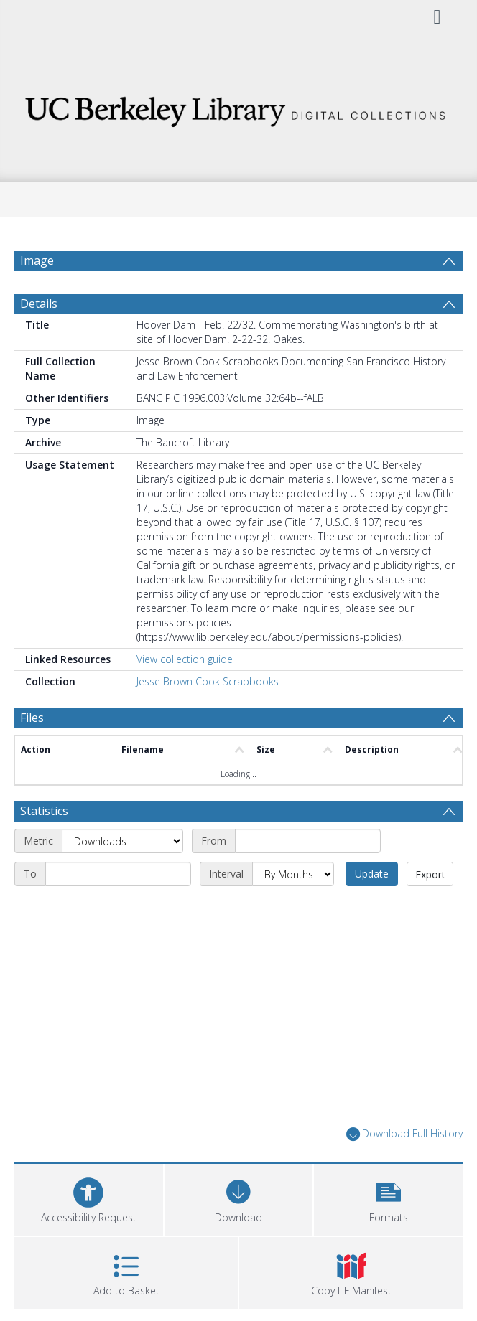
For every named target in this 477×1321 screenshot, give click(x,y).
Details (38, 303)
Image (37, 260)
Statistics (44, 811)
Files (32, 717)
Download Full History (404, 1134)
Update (372, 873)
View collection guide (184, 659)
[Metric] (122, 841)
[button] (388, 1198)
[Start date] (308, 841)
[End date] (118, 874)
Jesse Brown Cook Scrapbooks (207, 681)
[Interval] (293, 874)
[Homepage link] (238, 108)
